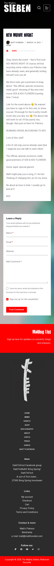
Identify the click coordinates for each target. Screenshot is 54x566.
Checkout (27, 500)
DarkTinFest (27, 472)
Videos (27, 445)
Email (9, 242)
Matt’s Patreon (27, 449)
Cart (27, 504)
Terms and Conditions (27, 512)
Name (9, 233)
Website (10, 251)
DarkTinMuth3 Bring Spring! (27, 469)
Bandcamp (27, 532)
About (27, 433)
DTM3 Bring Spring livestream (27, 480)
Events (27, 421)
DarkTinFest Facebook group (27, 465)
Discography (27, 429)
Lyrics (27, 437)
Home (27, 413)
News (8, 45)
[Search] (39, 7)
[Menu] (46, 8)
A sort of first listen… (27, 476)
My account (27, 497)
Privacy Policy (27, 508)
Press (27, 441)
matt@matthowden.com (30, 536)
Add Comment (14, 261)
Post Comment (16, 309)
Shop (27, 425)
